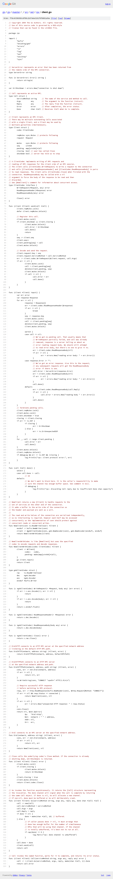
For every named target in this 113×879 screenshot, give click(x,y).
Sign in (107, 4)
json (108, 875)
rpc (38, 12)
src (26, 12)
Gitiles (15, 875)
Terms (29, 875)
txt (102, 875)
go (4, 12)
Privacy (22, 875)
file (54, 18)
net (32, 12)
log (60, 18)
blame (67, 18)
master (16, 12)
